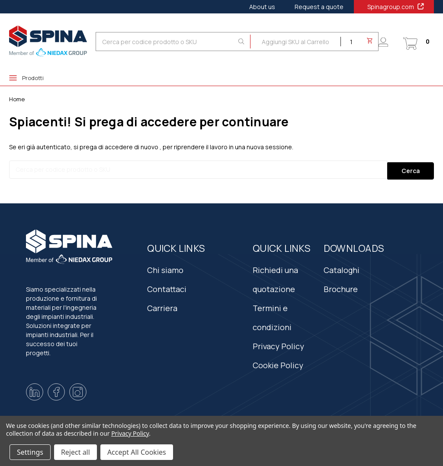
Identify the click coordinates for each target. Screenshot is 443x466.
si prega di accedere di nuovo (116, 147)
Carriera (162, 304)
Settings (30, 452)
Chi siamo (165, 266)
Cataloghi (342, 266)
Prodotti (26, 78)
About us (262, 7)
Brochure (341, 285)
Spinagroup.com (396, 6)
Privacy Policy (278, 342)
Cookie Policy (278, 362)
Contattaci (166, 285)
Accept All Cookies (136, 452)
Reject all (75, 452)
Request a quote (319, 7)
